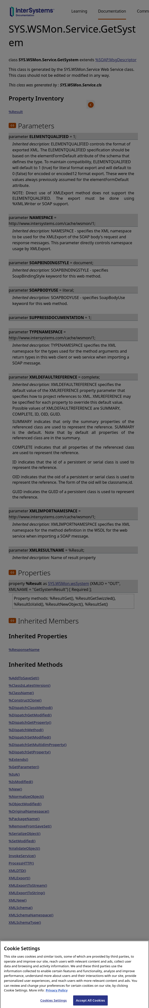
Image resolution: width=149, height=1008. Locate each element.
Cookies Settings (53, 1002)
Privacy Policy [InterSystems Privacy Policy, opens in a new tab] (57, 992)
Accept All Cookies (90, 1002)
